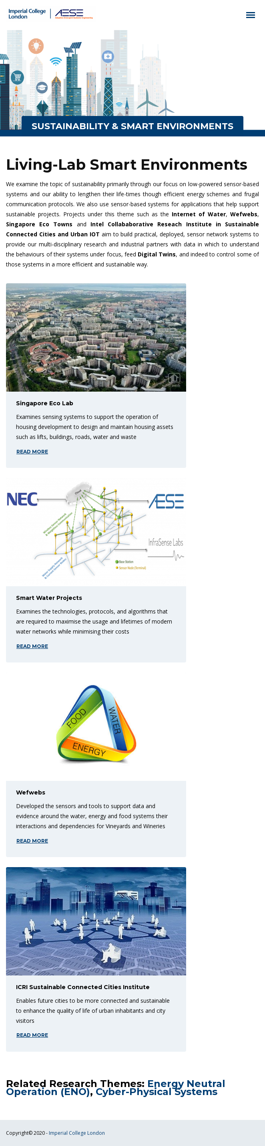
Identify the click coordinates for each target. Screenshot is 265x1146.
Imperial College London (77, 1133)
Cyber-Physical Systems (156, 1091)
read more (32, 452)
